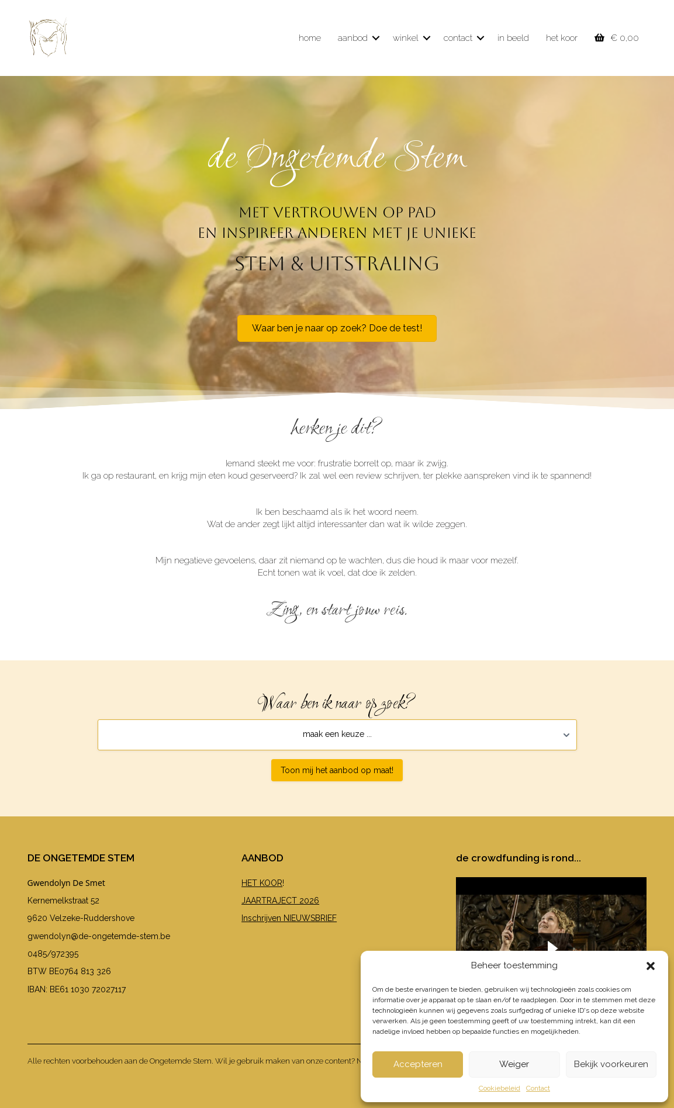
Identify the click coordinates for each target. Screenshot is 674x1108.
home (310, 38)
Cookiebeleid (499, 1088)
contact (458, 38)
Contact (538, 1088)
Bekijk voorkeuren (611, 1064)
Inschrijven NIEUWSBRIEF (289, 918)
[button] (650, 966)
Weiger (514, 1064)
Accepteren (418, 1064)
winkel (406, 38)
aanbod (353, 38)
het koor (562, 38)
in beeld (513, 38)
